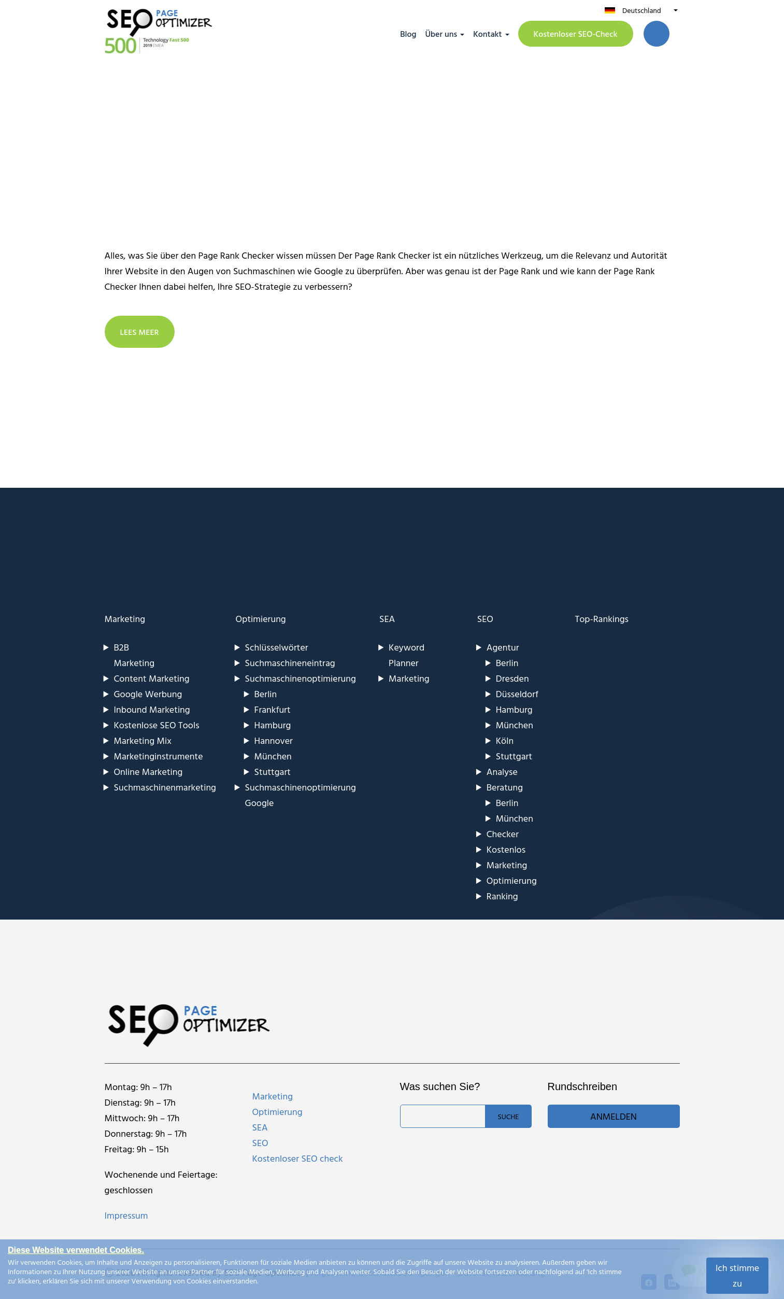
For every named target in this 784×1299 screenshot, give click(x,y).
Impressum (126, 1215)
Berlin (265, 694)
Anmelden (613, 1116)
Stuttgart (272, 772)
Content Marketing (152, 678)
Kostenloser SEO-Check (576, 33)
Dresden (512, 678)
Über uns (441, 33)
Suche (508, 1116)
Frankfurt (272, 709)
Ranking (502, 896)
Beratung (505, 787)
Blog (408, 33)
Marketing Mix (143, 740)
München (273, 756)
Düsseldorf (517, 694)
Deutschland (641, 10)
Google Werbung (148, 694)
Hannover (273, 740)
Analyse (502, 772)
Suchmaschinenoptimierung (300, 678)
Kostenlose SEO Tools (156, 725)
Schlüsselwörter (276, 647)
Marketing (125, 619)
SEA (387, 619)
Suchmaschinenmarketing (165, 787)
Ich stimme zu (737, 1275)
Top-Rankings (602, 619)
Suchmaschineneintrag (290, 663)
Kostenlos (506, 849)
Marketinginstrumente (158, 756)
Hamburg (272, 725)
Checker (503, 834)
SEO (485, 619)
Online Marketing (148, 772)
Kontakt (487, 33)
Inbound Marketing (152, 709)
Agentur (503, 647)
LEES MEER (140, 332)
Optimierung (261, 619)
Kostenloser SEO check (297, 1158)
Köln (505, 740)
